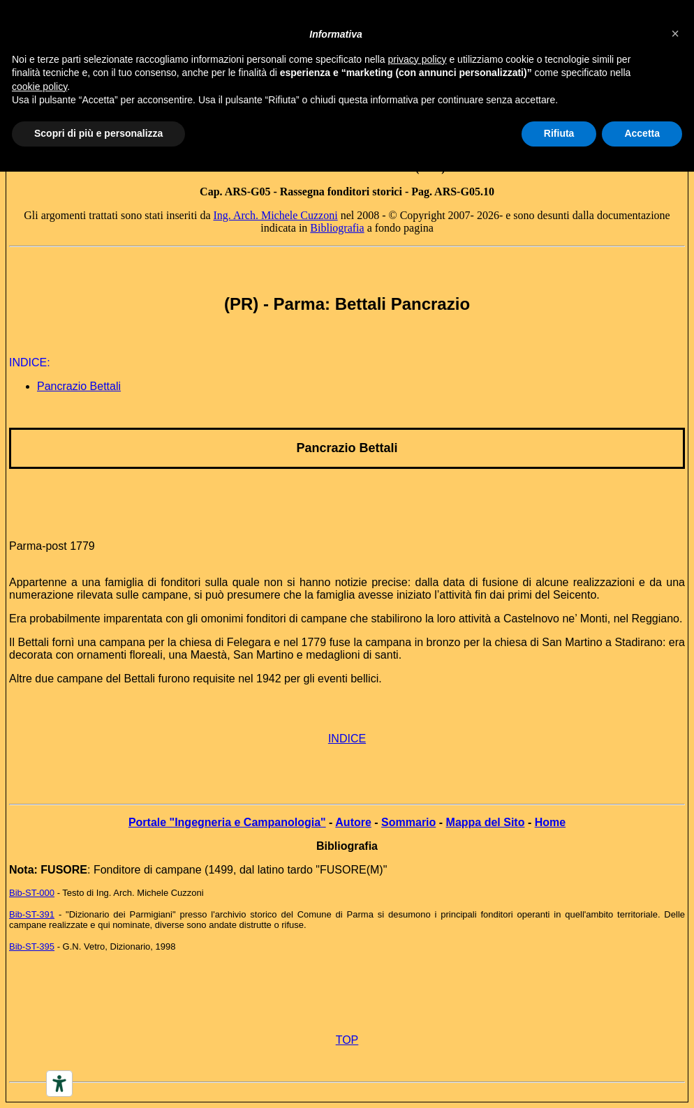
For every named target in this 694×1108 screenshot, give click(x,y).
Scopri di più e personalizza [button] (98, 133)
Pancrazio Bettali (79, 386)
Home (550, 822)
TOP (347, 1040)
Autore (353, 822)
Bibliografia (337, 228)
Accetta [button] (642, 133)
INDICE (347, 738)
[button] (675, 33)
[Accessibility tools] (59, 1083)
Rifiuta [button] (559, 133)
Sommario (408, 822)
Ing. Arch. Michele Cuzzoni (275, 215)
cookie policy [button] (39, 86)
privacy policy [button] (417, 59)
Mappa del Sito (485, 822)
